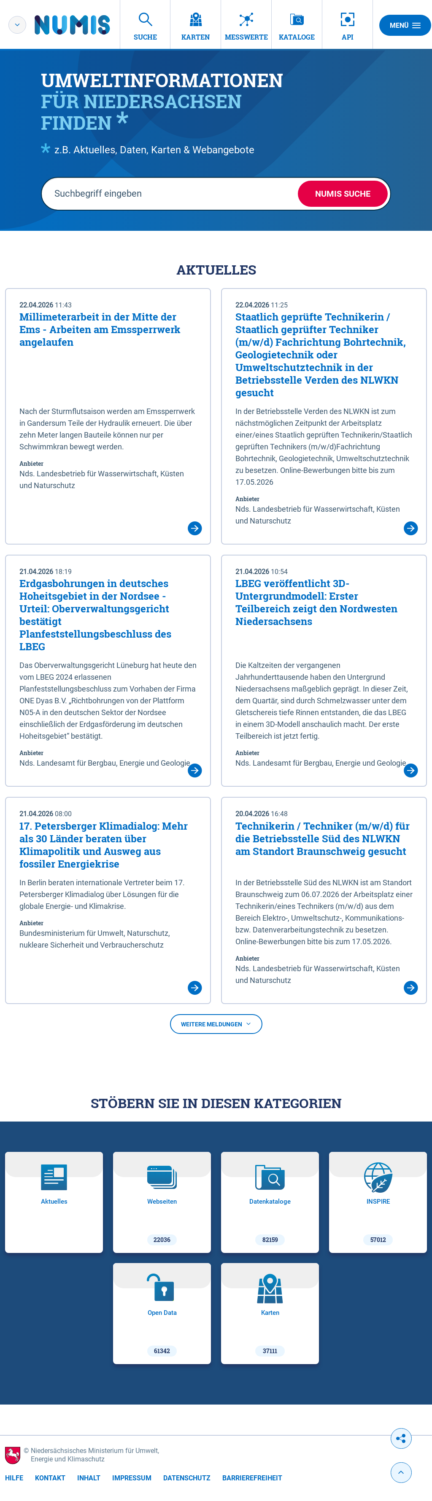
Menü (405, 25)
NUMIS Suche (342, 194)
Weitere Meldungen (216, 1024)
